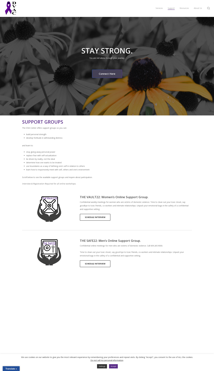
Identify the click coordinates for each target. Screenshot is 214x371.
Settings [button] (102, 366)
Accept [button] (113, 366)
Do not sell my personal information (106, 360)
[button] (107, 74)
